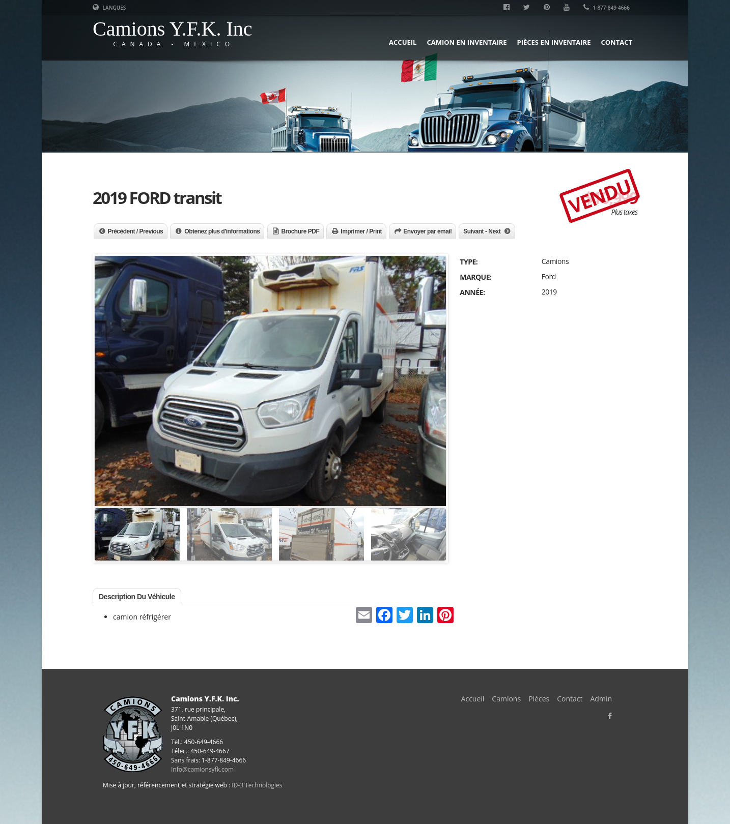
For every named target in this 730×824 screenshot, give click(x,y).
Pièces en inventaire (554, 42)
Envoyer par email (427, 231)
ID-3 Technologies (257, 785)
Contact (616, 42)
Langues (109, 7)
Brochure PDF (301, 231)
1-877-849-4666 (606, 7)
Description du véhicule (137, 597)
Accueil (402, 42)
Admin (601, 698)
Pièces (538, 698)
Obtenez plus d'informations (222, 231)
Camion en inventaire (467, 42)
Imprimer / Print (361, 231)
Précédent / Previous (135, 231)
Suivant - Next (481, 231)
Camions (506, 698)
